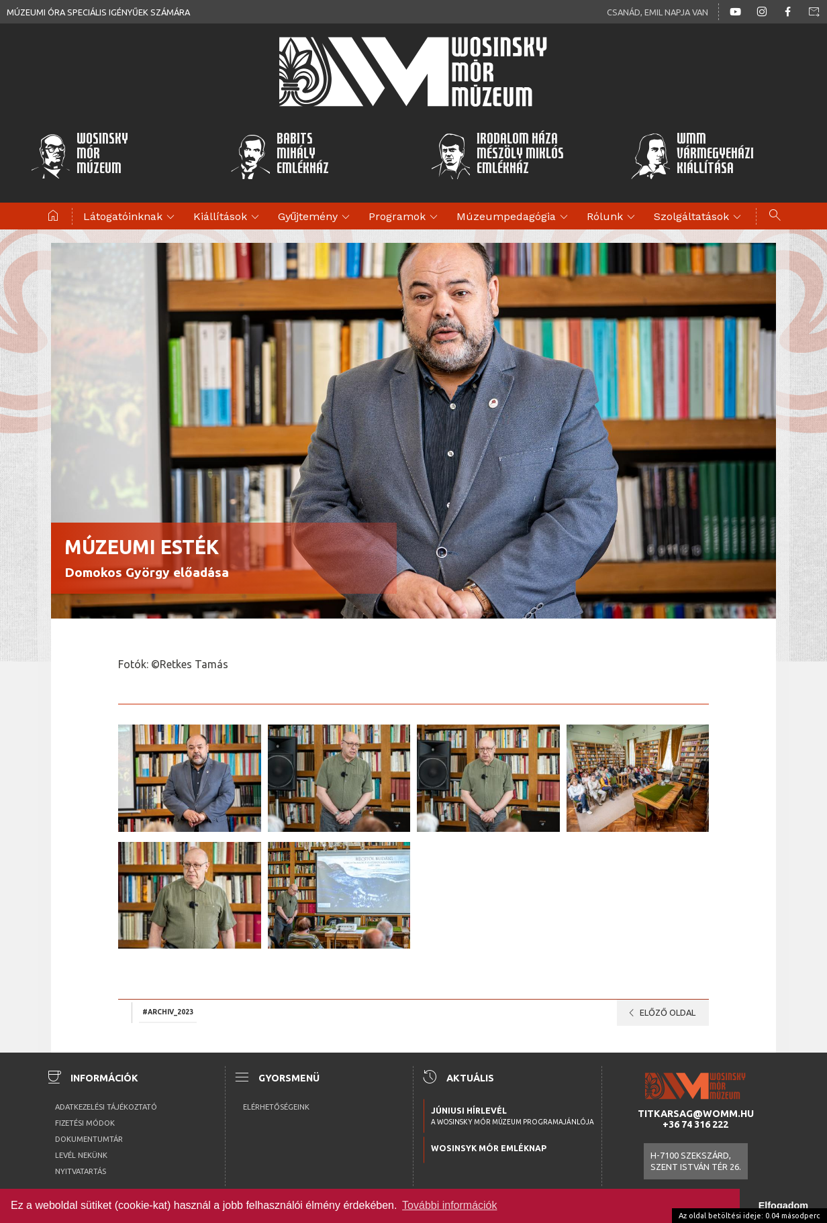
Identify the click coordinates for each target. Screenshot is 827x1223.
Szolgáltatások (699, 217)
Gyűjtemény (316, 217)
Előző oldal (659, 1013)
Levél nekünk (81, 1155)
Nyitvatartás (80, 1171)
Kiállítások (228, 217)
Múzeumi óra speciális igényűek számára (98, 12)
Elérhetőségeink (276, 1107)
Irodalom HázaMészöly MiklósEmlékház (497, 155)
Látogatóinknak (131, 217)
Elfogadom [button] (783, 1205)
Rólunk (613, 217)
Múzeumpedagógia (514, 217)
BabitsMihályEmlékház (279, 155)
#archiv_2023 (167, 1012)
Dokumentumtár (89, 1139)
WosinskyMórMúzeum (79, 155)
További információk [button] (449, 1205)
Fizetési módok (85, 1123)
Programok (405, 217)
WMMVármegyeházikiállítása (692, 155)
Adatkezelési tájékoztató (106, 1107)
